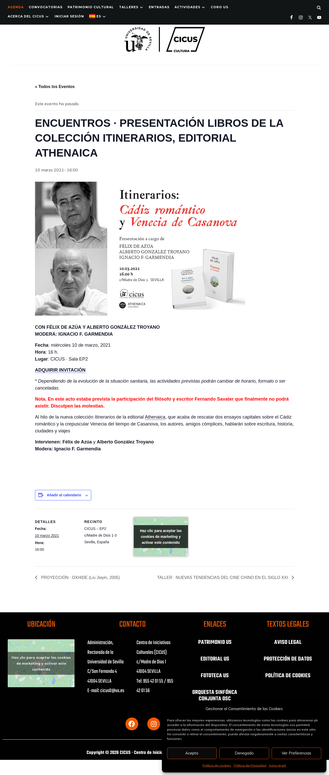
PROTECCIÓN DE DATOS (288, 658)
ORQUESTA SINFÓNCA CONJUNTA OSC (214, 694)
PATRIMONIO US (215, 642)
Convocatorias (45, 7)
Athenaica (155, 417)
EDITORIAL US (214, 658)
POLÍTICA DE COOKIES (287, 675)
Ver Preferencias (296, 753)
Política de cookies (217, 765)
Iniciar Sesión (69, 16)
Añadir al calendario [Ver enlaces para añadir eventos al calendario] (64, 495)
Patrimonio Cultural (91, 7)
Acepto (191, 753)
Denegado (244, 753)
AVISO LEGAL (287, 642)
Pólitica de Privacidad (250, 765)
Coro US (219, 7)
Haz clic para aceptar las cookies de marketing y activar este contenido (161, 537)
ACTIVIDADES (187, 7)
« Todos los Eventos (55, 86)
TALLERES (128, 7)
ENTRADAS (159, 7)
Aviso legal (277, 765)
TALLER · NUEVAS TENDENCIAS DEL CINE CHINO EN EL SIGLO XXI (223, 577)
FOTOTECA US (215, 675)
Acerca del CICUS (26, 16)
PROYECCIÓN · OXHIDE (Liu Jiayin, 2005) (80, 577)
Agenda (16, 7)
